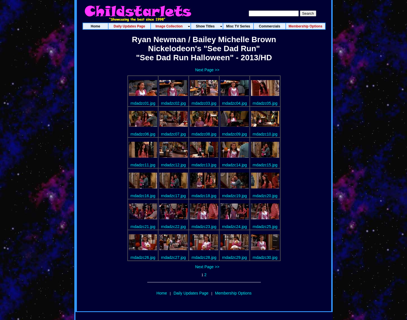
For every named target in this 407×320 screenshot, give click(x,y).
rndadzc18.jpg (204, 196)
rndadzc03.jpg (204, 103)
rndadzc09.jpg (234, 134)
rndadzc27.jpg (173, 257)
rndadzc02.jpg (173, 103)
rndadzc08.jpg (204, 134)
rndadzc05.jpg (265, 103)
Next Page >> (207, 70)
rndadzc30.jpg (265, 257)
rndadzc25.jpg (265, 226)
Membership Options (233, 293)
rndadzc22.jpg (173, 226)
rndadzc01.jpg (143, 103)
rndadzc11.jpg (143, 165)
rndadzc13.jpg (204, 165)
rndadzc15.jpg (265, 165)
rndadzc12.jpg (173, 165)
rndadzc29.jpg (234, 257)
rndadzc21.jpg (143, 226)
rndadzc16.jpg (143, 196)
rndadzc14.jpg (234, 165)
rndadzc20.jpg (265, 196)
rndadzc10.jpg (265, 134)
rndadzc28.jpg (204, 257)
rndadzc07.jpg (173, 134)
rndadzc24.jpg (234, 226)
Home (161, 293)
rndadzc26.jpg (143, 257)
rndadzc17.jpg (173, 196)
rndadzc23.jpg (204, 226)
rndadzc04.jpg (234, 103)
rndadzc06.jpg (143, 134)
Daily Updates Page (191, 293)
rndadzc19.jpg (234, 196)
